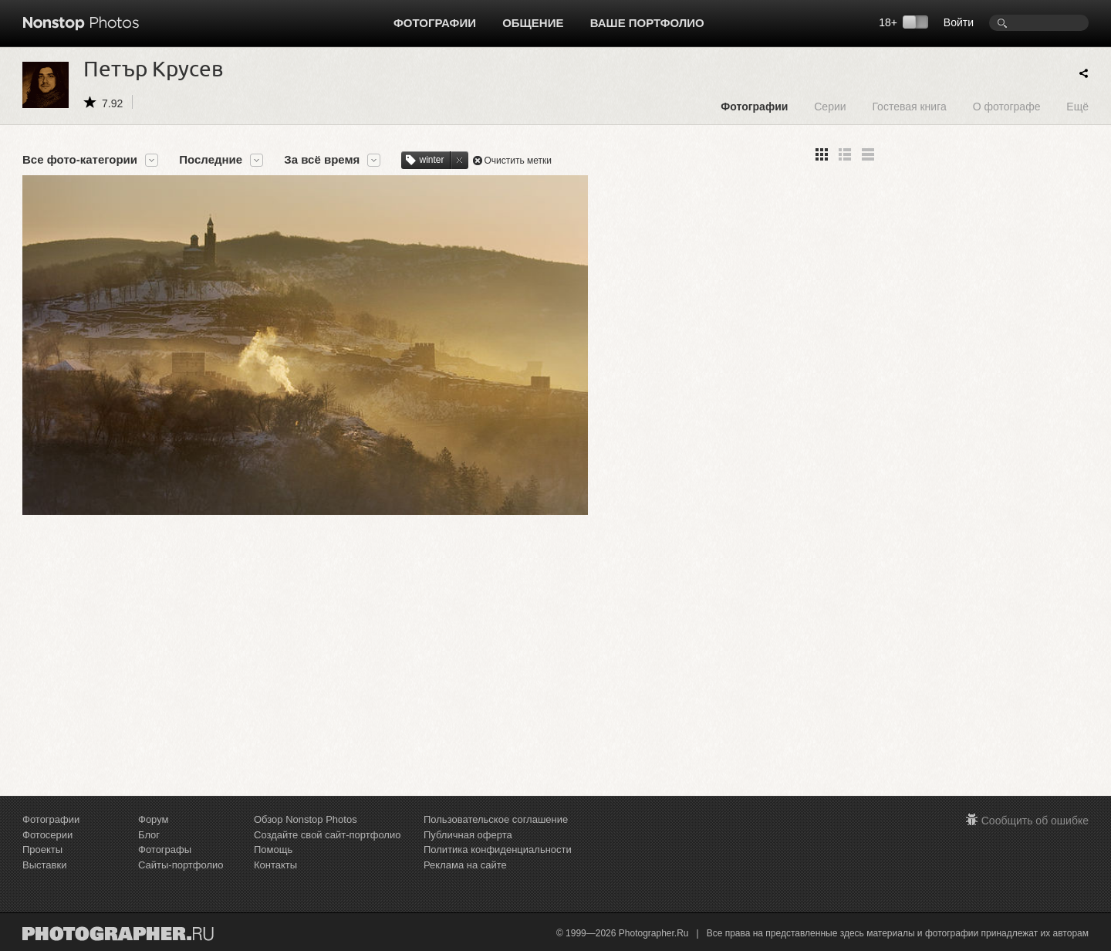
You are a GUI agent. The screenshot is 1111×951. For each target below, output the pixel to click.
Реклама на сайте (465, 865)
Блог (149, 835)
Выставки (44, 865)
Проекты (42, 849)
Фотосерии (47, 835)
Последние (210, 160)
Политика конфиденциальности (498, 849)
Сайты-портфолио (181, 865)
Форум (153, 819)
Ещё (1077, 106)
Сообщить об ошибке (1035, 820)
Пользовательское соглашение (496, 819)
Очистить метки (518, 160)
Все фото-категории (79, 160)
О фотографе (1007, 106)
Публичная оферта (468, 835)
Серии (830, 106)
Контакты (275, 865)
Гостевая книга (909, 106)
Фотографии (434, 22)
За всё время (322, 160)
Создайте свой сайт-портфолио (327, 835)
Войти (959, 22)
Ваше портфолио (647, 22)
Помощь (273, 849)
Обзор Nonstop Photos (305, 819)
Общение (532, 22)
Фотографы (164, 849)
